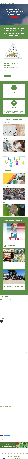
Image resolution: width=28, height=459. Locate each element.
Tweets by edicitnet (2, 439)
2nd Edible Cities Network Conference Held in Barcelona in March (13, 286)
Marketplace (14, 92)
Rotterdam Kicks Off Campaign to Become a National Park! (12, 265)
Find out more (14, 17)
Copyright (19, 456)
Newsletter (11, 456)
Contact (8, 456)
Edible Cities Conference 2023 (14, 9)
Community (14, 107)
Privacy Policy (15, 456)
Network (14, 28)
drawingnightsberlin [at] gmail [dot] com (13, 407)
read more (5, 246)
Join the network (7, 75)
